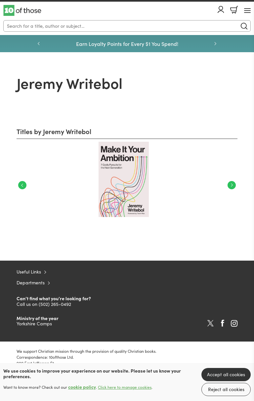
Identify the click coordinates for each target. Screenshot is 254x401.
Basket (234, 10)
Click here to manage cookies (124, 387)
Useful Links (29, 272)
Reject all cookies (226, 389)
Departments (31, 282)
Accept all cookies (226, 374)
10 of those (22, 10)
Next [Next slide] (215, 43)
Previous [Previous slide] (39, 43)
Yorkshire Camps (34, 323)
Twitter (210, 323)
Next (232, 185)
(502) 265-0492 (55, 304)
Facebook (222, 323)
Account (221, 9)
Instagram (234, 323)
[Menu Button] (247, 10)
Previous (22, 185)
